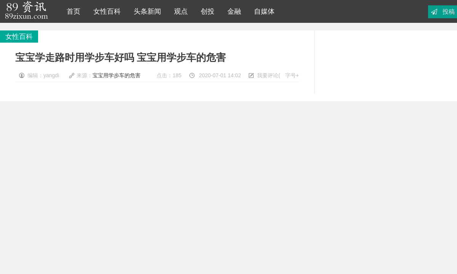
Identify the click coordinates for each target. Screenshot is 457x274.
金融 (232, 11)
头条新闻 (145, 11)
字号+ (292, 75)
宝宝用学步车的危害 (117, 75)
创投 (205, 11)
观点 (179, 11)
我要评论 (267, 75)
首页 (71, 11)
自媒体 (262, 11)
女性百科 (105, 11)
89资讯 (26, 11)
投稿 (449, 11)
